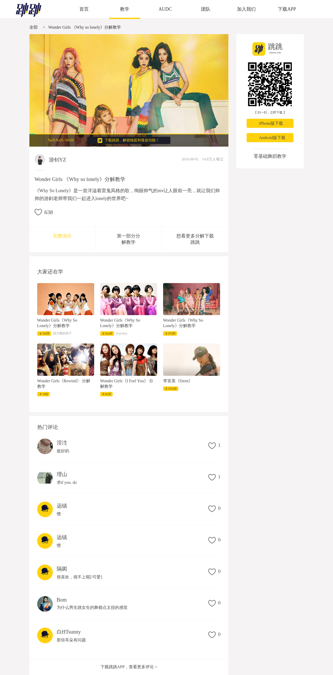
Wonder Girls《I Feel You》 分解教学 (126, 384)
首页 (84, 9)
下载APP (287, 9)
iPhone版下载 (271, 123)
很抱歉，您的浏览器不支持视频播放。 (128, 90)
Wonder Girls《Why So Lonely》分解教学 (57, 323)
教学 (124, 9)
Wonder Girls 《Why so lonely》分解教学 (84, 27)
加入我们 (246, 9)
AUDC (165, 9)
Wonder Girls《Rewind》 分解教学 (63, 384)
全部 (33, 27)
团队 (205, 9)
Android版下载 (272, 137)
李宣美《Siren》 (178, 381)
